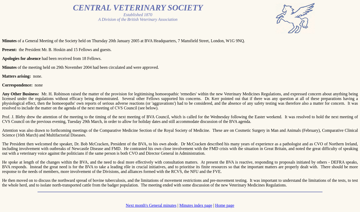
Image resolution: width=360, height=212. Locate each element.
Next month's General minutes (151, 205)
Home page (224, 205)
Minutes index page (195, 205)
